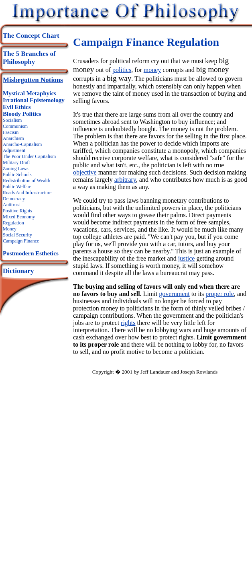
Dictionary (18, 271)
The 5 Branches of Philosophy (29, 58)
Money (9, 229)
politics (121, 69)
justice (186, 258)
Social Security (17, 235)
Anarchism (13, 138)
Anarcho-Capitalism (22, 144)
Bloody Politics (22, 114)
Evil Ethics (17, 107)
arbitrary (125, 179)
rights (128, 322)
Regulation (13, 223)
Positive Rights (17, 211)
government (174, 293)
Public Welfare (17, 186)
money (152, 69)
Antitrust (11, 205)
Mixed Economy (19, 217)
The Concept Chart (31, 35)
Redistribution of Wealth (26, 180)
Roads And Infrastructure (27, 192)
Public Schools (17, 174)
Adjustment (14, 150)
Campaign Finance (21, 241)
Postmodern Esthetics (31, 253)
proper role (219, 293)
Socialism (12, 120)
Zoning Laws (15, 168)
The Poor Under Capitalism (29, 156)
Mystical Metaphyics (29, 93)
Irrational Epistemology (34, 100)
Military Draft (16, 162)
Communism (15, 126)
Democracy (14, 198)
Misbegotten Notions (33, 80)
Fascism (10, 132)
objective (85, 172)
